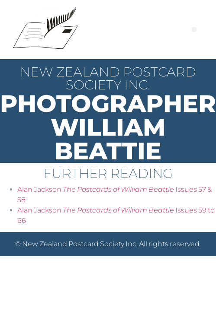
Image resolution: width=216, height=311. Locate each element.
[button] (194, 29)
